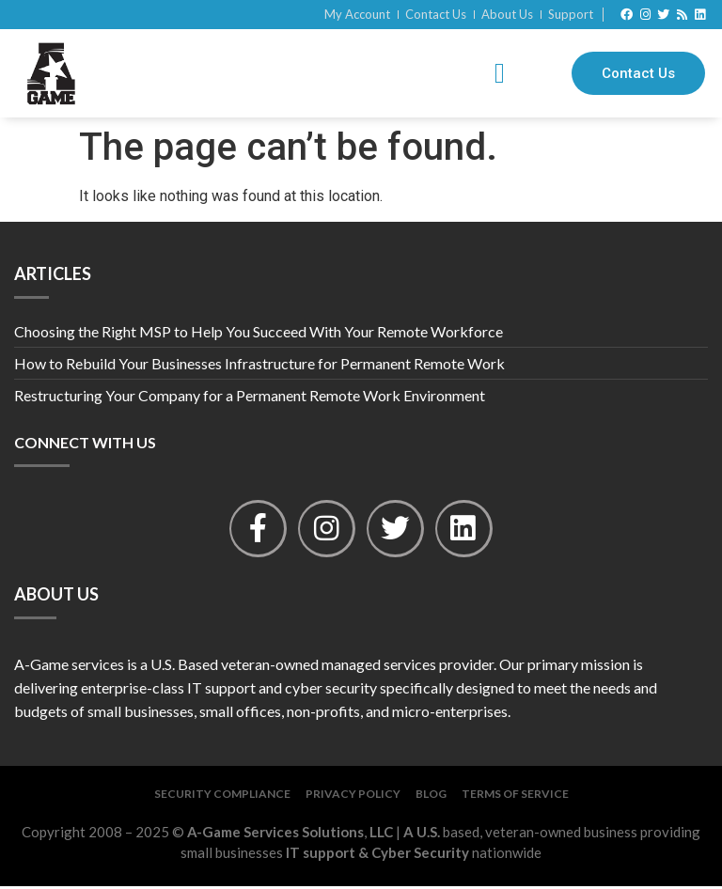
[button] (499, 74)
